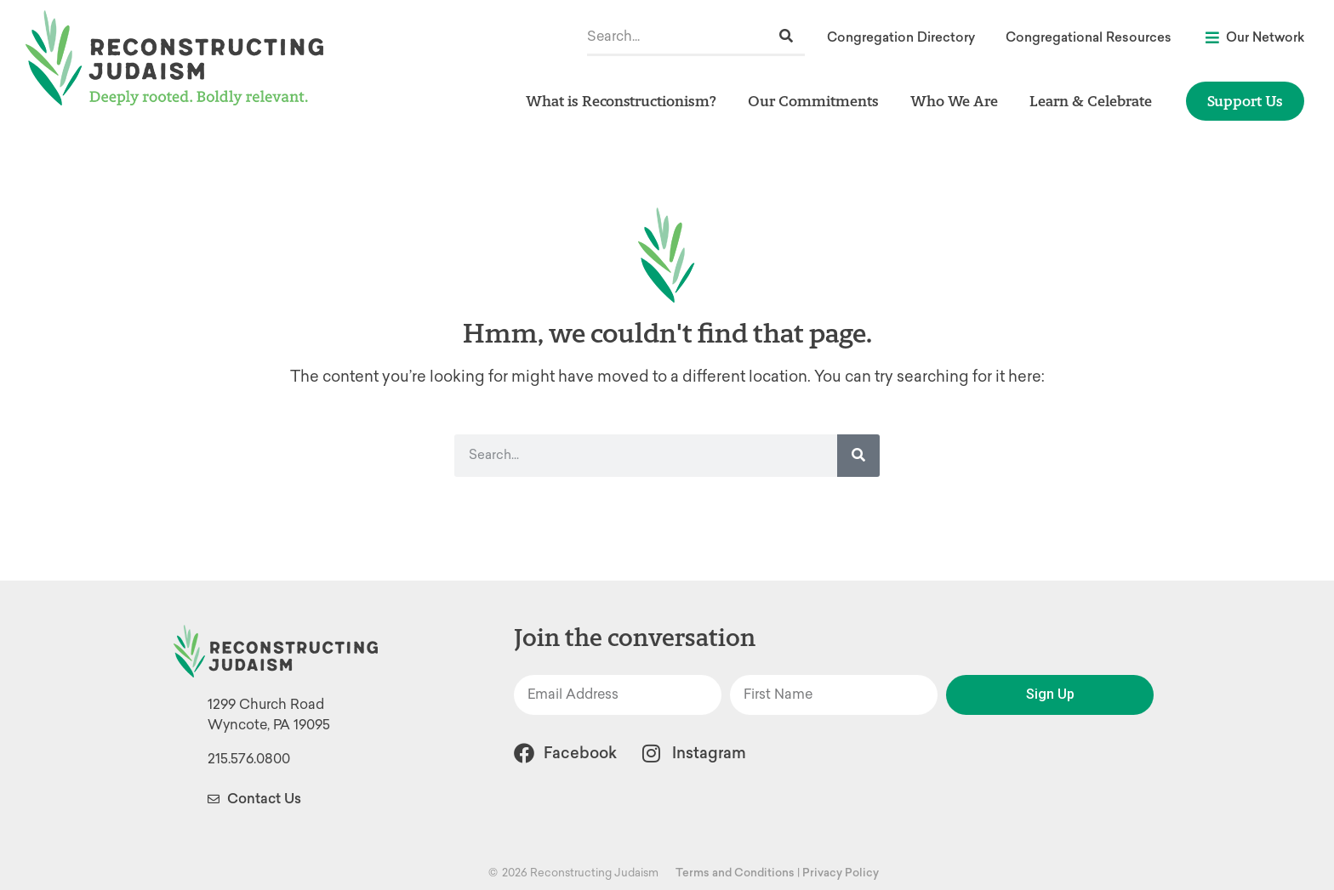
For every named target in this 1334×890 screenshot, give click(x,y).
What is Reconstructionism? (625, 101)
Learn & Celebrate (1094, 101)
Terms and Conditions (735, 872)
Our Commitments (817, 101)
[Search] (786, 36)
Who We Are (958, 101)
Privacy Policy (840, 872)
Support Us (1245, 101)
